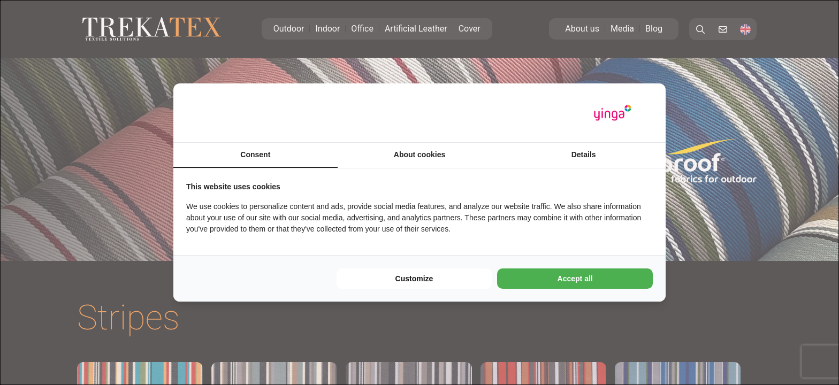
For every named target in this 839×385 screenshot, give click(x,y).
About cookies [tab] (419, 154)
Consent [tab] (255, 154)
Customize (414, 278)
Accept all (575, 278)
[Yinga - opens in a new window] (613, 113)
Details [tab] (583, 154)
